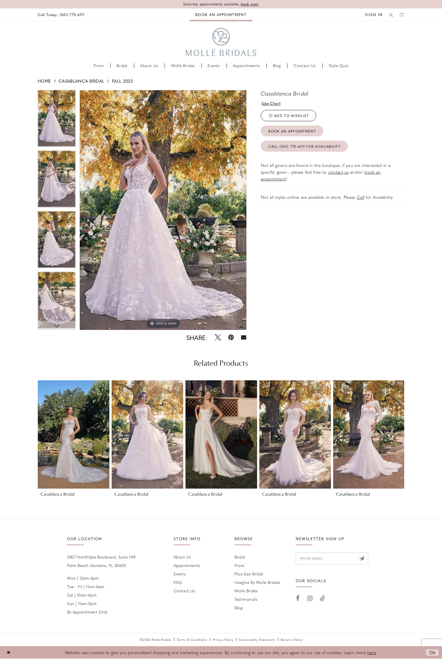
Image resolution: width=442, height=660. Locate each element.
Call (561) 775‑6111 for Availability (304, 146)
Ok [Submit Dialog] (432, 652)
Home (44, 81)
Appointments (187, 565)
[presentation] (73, 434)
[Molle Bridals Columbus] (221, 42)
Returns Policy (292, 639)
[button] (372, 14)
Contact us (184, 590)
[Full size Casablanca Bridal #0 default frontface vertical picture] (163, 210)
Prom (239, 565)
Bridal (240, 557)
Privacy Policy (223, 639)
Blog (238, 607)
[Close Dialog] (8, 652)
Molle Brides (246, 590)
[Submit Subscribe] (361, 558)
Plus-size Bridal (249, 574)
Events (180, 574)
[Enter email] (332, 558)
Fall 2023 (122, 81)
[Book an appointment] (221, 14)
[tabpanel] (57, 120)
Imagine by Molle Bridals (257, 582)
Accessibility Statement (257, 639)
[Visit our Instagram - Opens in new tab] (310, 598)
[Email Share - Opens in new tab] (244, 337)
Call (360, 197)
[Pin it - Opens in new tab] (231, 337)
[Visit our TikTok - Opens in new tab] (323, 598)
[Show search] (390, 14)
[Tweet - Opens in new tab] (218, 337)
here (371, 652)
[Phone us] (61, 14)
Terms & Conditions (192, 639)
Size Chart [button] (271, 103)
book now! (249, 4)
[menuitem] (61, 14)
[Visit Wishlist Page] (401, 14)
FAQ (178, 582)
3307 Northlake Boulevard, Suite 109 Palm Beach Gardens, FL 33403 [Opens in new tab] (101, 561)
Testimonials (246, 599)
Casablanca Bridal (81, 81)
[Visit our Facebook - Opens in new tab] (298, 598)
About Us (182, 557)
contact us (338, 172)
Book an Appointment (292, 131)
